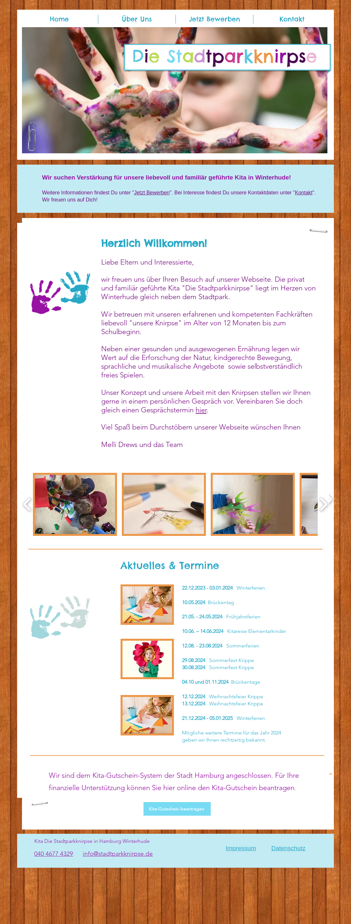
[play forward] (323, 504)
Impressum (241, 848)
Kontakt (304, 192)
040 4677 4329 (53, 853)
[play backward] (27, 504)
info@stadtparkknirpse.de (118, 853)
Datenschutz (288, 848)
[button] (174, 90)
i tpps (224, 56)
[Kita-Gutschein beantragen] (177, 809)
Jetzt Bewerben (152, 192)
